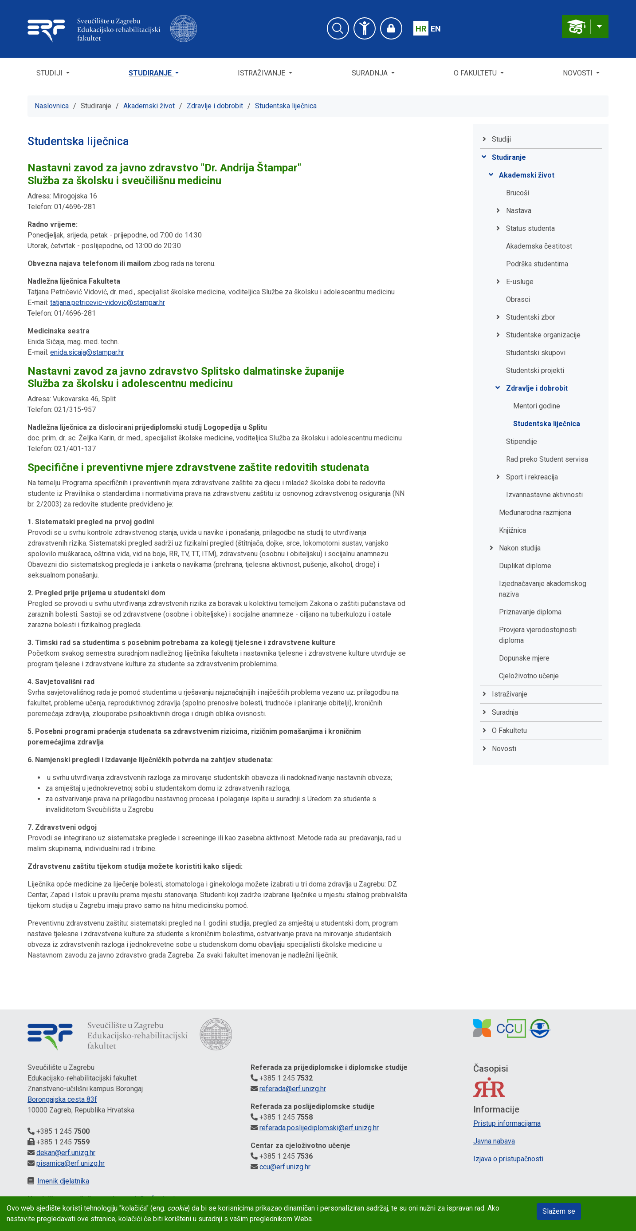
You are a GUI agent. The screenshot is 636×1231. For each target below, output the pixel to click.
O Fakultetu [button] (476, 73)
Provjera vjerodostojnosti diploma (538, 635)
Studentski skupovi (535, 352)
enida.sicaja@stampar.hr (87, 352)
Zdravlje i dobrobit (215, 106)
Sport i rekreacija (532, 477)
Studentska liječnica (286, 106)
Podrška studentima (537, 264)
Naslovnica (52, 106)
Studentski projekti (535, 370)
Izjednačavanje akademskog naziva (542, 588)
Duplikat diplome (525, 566)
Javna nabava (494, 1141)
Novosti (578, 73)
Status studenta (530, 228)
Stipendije (521, 441)
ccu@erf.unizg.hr (284, 1167)
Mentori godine (536, 406)
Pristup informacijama (507, 1123)
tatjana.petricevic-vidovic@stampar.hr (107, 302)
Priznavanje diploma (530, 612)
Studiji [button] (50, 73)
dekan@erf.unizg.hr (65, 1152)
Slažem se (558, 1211)
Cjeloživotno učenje (529, 676)
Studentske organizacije (543, 335)
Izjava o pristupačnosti (508, 1159)
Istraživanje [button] (262, 73)
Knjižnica (512, 530)
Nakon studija (520, 548)
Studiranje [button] (151, 73)
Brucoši (517, 193)
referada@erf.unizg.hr (292, 1089)
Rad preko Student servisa (547, 459)
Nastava (518, 210)
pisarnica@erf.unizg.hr (70, 1163)
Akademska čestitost (539, 246)
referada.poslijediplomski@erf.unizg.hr (319, 1128)
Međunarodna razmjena (535, 512)
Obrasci (518, 299)
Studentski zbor (530, 317)
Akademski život (149, 106)
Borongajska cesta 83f (62, 1099)
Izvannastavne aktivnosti (544, 495)
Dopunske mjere (524, 658)
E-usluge (520, 281)
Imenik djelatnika (63, 1181)
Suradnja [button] (370, 73)
